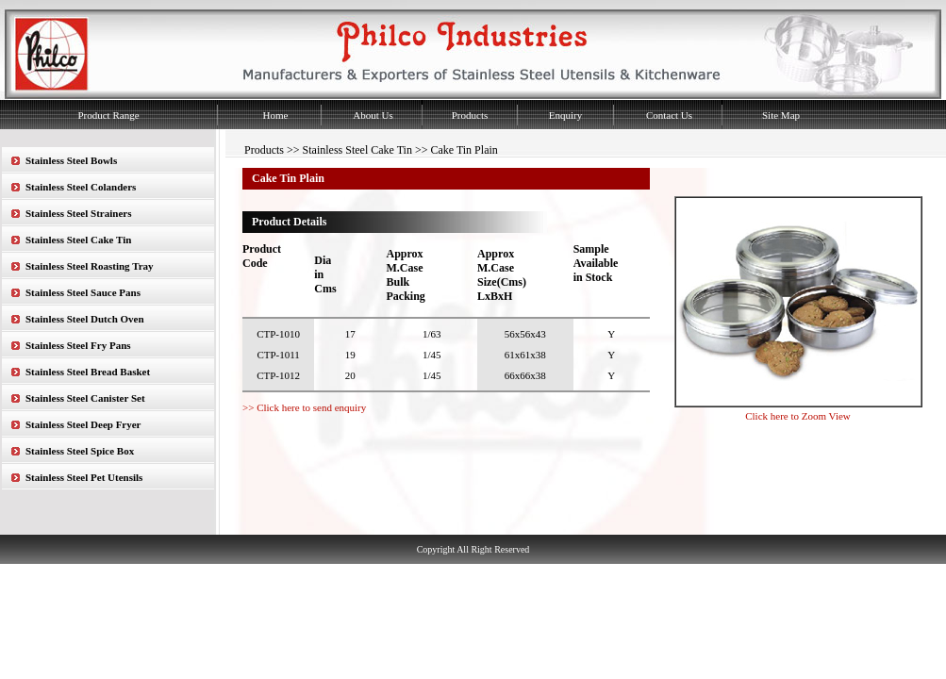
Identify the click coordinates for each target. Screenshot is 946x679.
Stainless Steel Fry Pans (78, 345)
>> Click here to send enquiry (304, 407)
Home (276, 115)
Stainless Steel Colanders (80, 186)
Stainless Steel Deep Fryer (83, 424)
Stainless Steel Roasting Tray (89, 266)
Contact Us (669, 115)
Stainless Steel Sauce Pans (83, 292)
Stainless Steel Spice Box (79, 450)
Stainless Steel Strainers (78, 213)
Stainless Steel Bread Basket (87, 371)
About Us (372, 115)
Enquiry (565, 115)
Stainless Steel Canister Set (85, 398)
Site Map (781, 115)
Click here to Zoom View (798, 416)
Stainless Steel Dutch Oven (84, 318)
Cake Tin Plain (463, 150)
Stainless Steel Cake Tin (78, 239)
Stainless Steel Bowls (71, 160)
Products (470, 115)
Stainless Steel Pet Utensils (83, 477)
